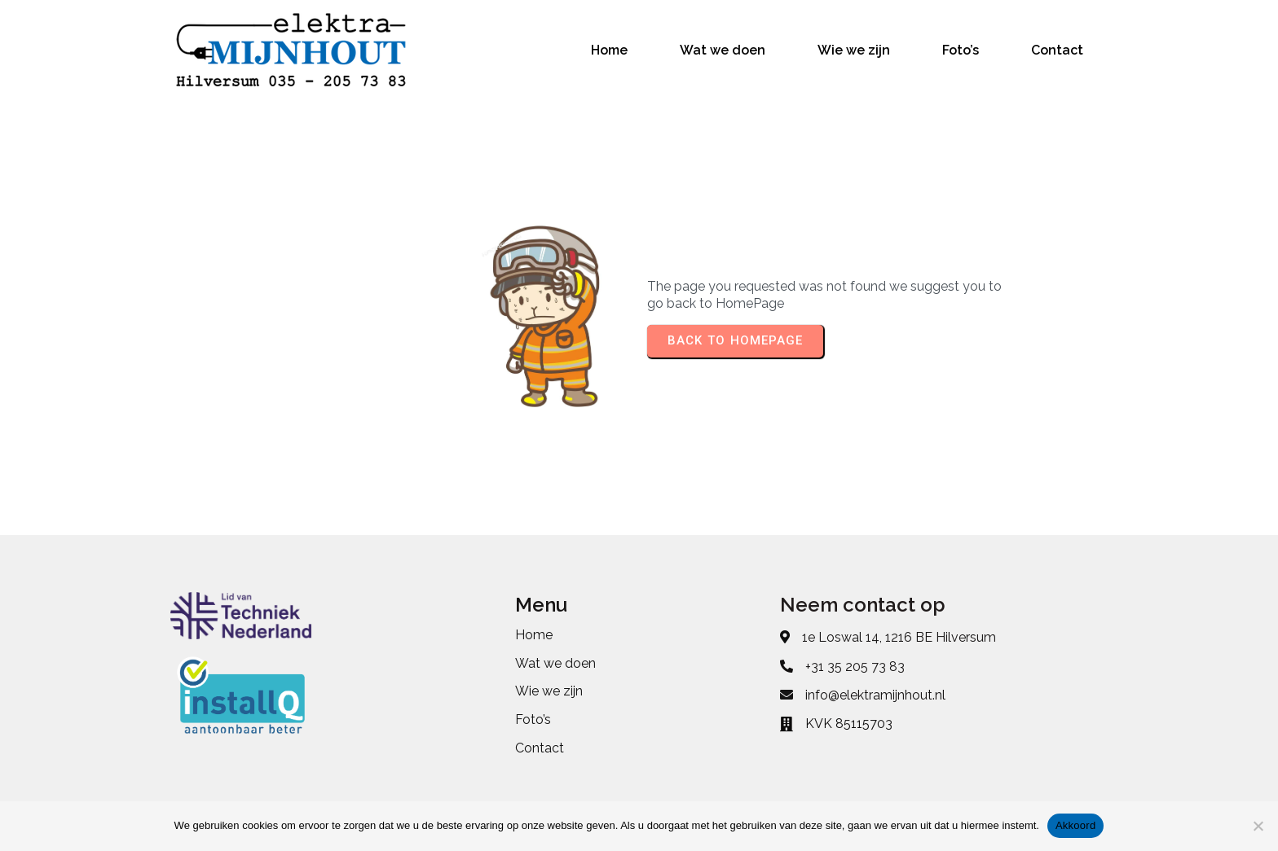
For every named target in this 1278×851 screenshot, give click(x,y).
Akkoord (1075, 825)
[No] (1257, 826)
